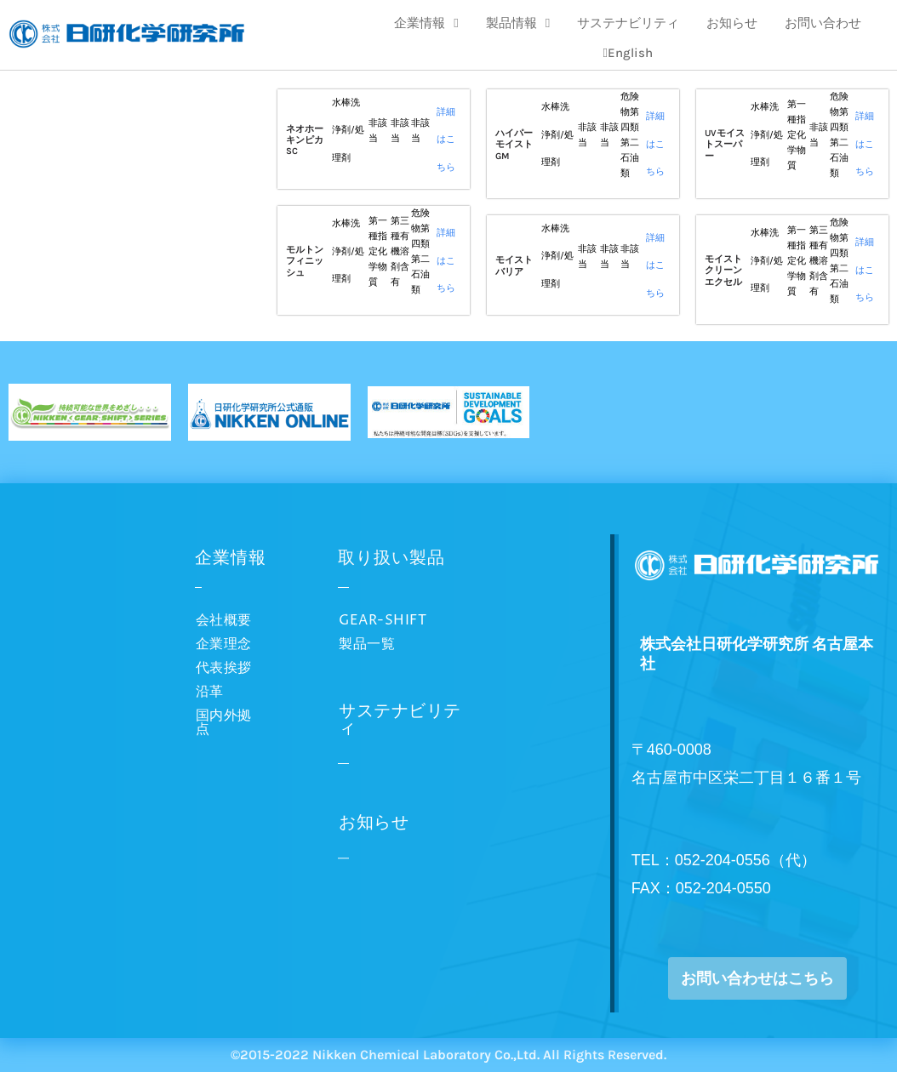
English (628, 52)
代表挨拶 (224, 668)
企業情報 (426, 23)
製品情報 (518, 23)
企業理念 (224, 644)
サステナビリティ (628, 23)
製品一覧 (367, 644)
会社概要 (224, 620)
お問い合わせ (823, 23)
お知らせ (731, 23)
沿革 (210, 691)
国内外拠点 (224, 722)
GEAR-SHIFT (382, 620)
